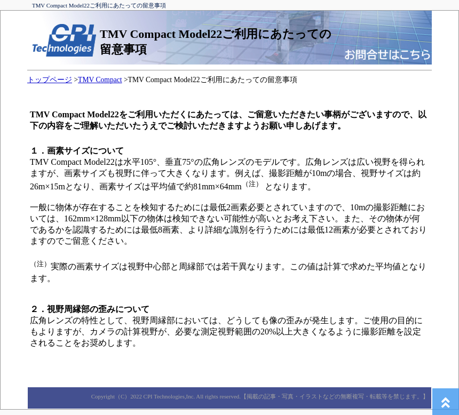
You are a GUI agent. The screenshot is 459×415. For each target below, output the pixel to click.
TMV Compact (100, 80)
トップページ (49, 80)
